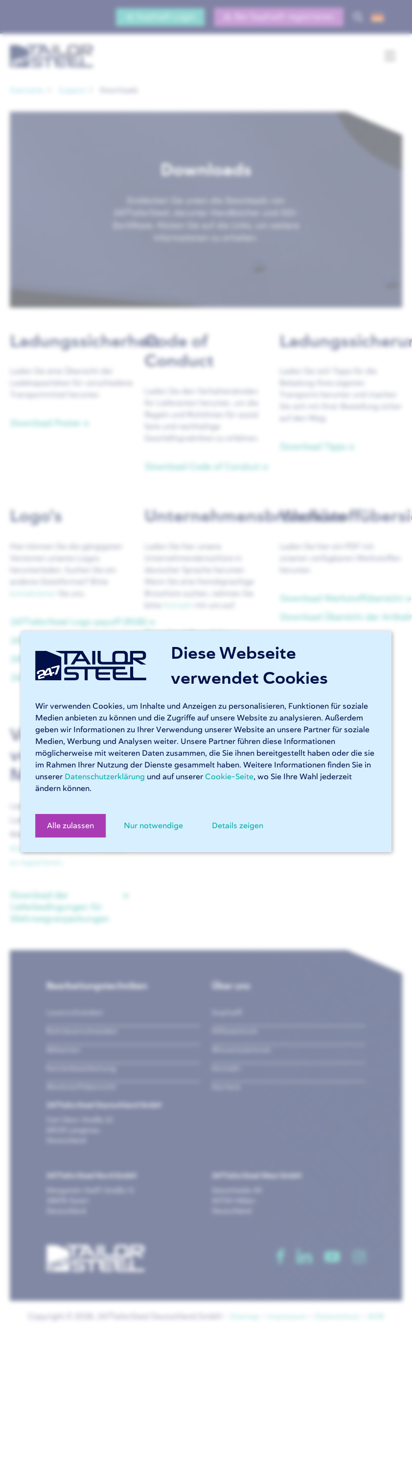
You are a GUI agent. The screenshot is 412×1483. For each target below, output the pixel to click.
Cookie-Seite (229, 777)
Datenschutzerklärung (105, 777)
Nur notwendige (153, 826)
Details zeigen (237, 826)
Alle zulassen (70, 826)
